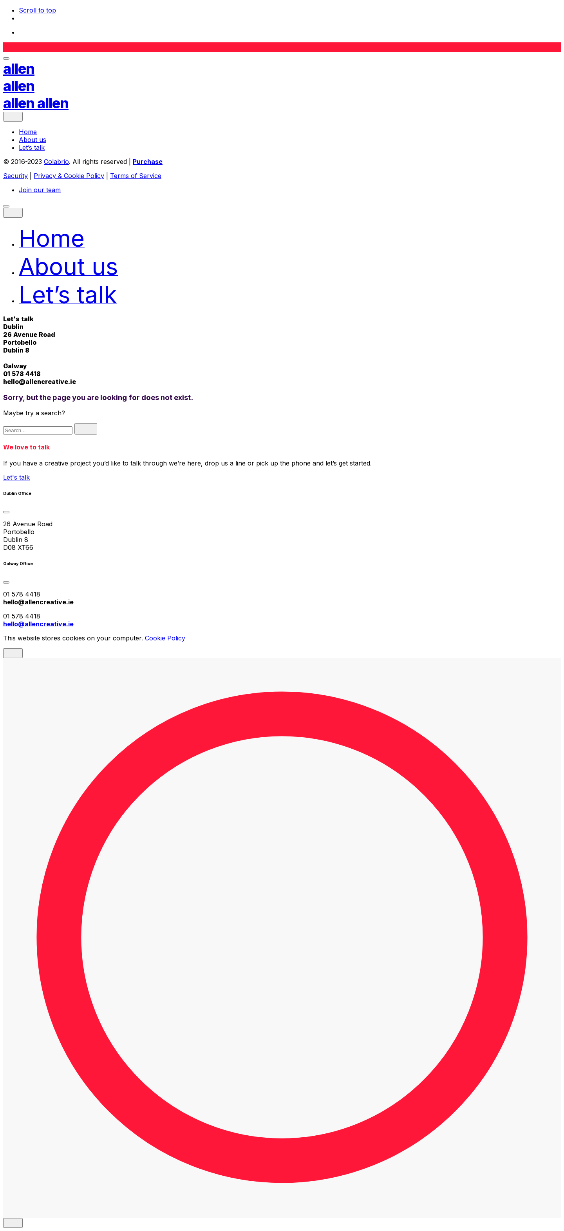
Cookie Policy (165, 638)
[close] (13, 117)
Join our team (40, 190)
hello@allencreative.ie (39, 381)
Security (15, 176)
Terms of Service (135, 176)
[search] (85, 429)
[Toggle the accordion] (6, 512)
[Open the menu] (6, 58)
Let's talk (16, 477)
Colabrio (56, 161)
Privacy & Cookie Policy (69, 176)
